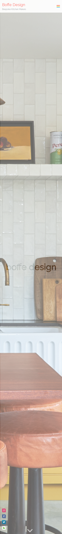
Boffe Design (14, 6)
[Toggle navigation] (58, 6)
